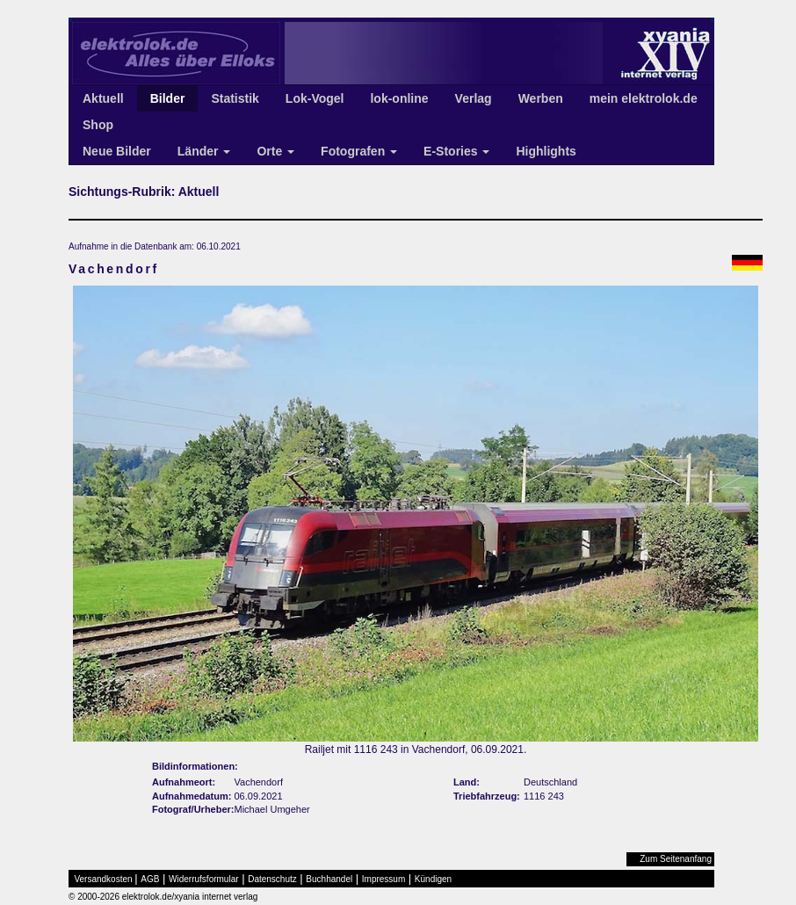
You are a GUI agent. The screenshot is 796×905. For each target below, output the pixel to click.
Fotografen (359, 151)
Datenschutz (272, 879)
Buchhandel (329, 879)
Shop (98, 125)
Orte (275, 151)
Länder (204, 151)
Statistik (234, 98)
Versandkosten (103, 879)
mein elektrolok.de (644, 98)
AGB (150, 879)
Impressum (383, 879)
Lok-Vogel (315, 98)
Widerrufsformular (203, 879)
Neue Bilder (117, 151)
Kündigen (433, 879)
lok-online (399, 98)
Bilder (167, 98)
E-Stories (456, 151)
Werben (540, 98)
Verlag (473, 98)
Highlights (545, 151)
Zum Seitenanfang (676, 859)
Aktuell (103, 98)
